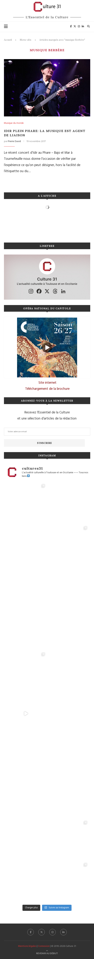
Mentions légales (27, 946)
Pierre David (14, 141)
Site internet (47, 382)
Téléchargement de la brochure (47, 389)
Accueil (8, 39)
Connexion (44, 946)
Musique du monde (14, 123)
